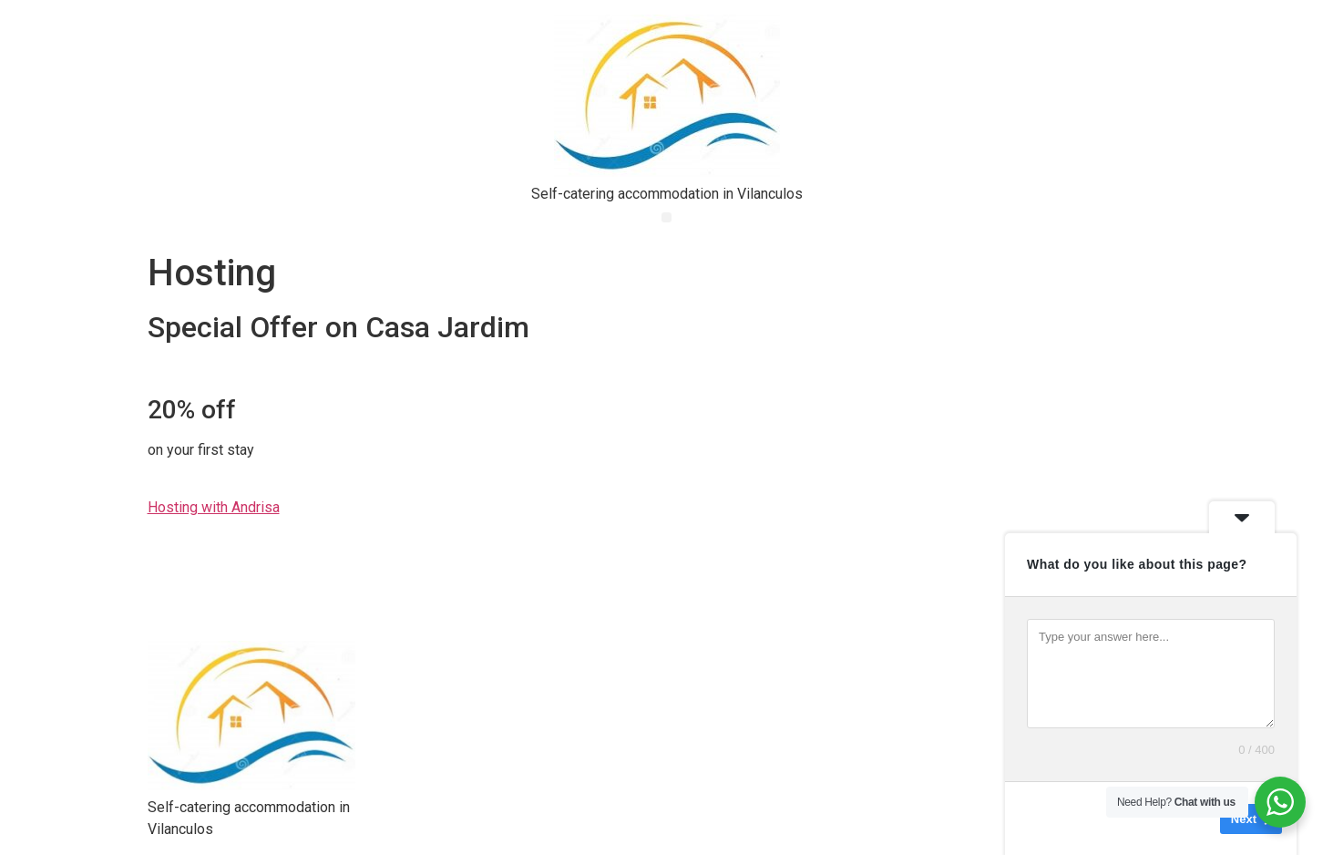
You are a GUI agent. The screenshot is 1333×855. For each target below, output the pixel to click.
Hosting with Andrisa (214, 507)
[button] (666, 217)
